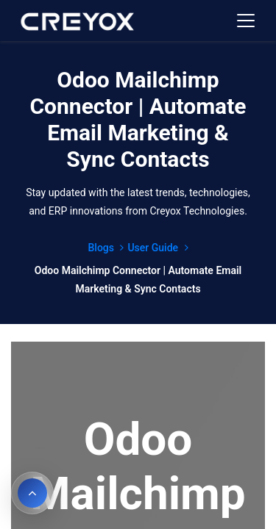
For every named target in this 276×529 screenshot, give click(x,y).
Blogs (106, 247)
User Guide (157, 247)
